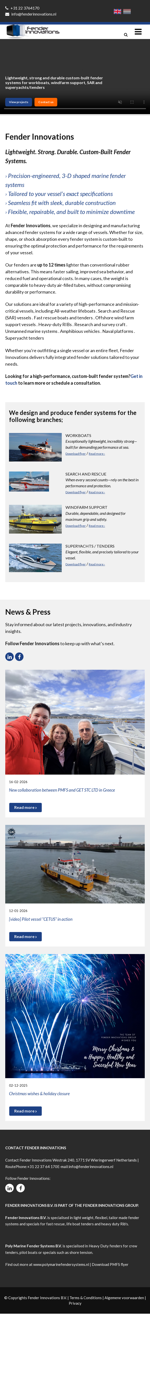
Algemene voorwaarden (124, 1297)
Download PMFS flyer (110, 1264)
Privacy (75, 1303)
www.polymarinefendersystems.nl (61, 1264)
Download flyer (76, 453)
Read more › (97, 453)
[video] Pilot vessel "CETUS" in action (40, 919)
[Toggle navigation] (138, 31)
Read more (25, 807)
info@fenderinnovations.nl (30, 14)
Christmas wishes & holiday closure (39, 1093)
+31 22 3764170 (22, 8)
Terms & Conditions (86, 1297)
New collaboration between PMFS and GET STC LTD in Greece (62, 790)
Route (10, 1166)
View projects (18, 102)
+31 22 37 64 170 (42, 1166)
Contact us (46, 102)
